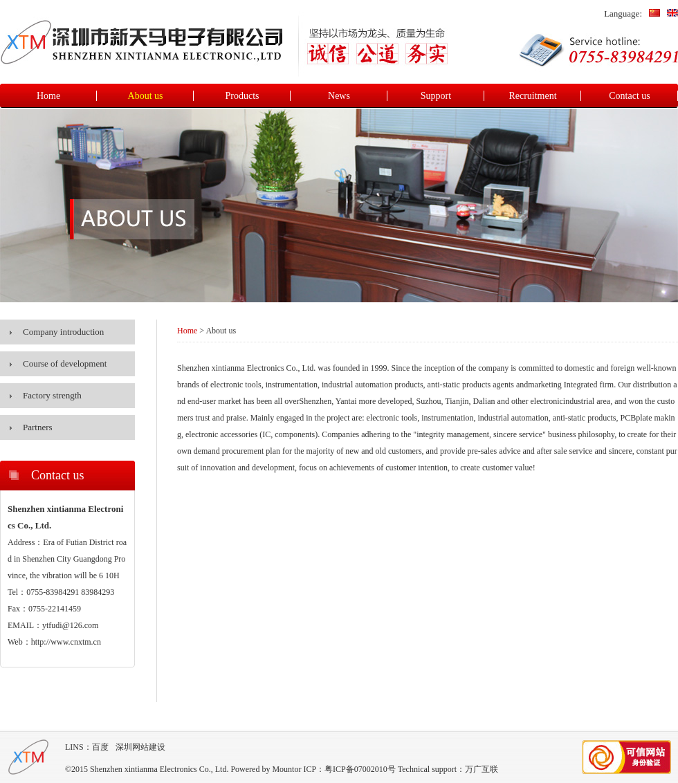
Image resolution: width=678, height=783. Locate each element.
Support (436, 96)
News (339, 96)
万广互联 (481, 769)
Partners (38, 427)
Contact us (629, 96)
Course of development (65, 363)
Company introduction (63, 331)
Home (48, 96)
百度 (100, 747)
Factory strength (52, 395)
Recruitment (532, 96)
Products (242, 96)
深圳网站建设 (140, 747)
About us (145, 96)
